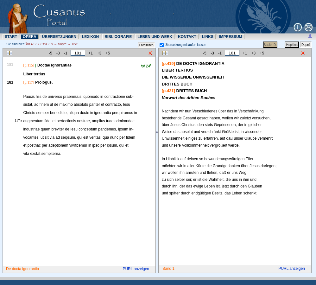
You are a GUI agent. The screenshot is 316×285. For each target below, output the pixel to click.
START (11, 37)
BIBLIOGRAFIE (118, 37)
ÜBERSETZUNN (59, 37)
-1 (65, 53)
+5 (107, 53)
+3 (99, 53)
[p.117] (28, 82)
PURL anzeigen (136, 269)
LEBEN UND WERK (154, 37)
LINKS (207, 37)
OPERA (29, 37)
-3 (58, 53)
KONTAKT (187, 37)
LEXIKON (90, 37)
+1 (90, 53)
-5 (50, 53)
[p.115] (28, 65)
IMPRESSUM (230, 37)
